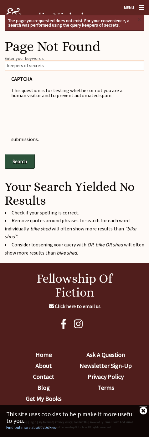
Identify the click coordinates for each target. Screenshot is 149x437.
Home (43, 355)
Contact (43, 377)
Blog (43, 388)
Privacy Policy (106, 377)
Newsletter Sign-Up (106, 366)
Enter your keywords (24, 58)
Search (20, 161)
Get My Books (43, 399)
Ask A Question (105, 355)
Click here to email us (74, 306)
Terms (105, 388)
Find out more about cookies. (31, 427)
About (43, 366)
